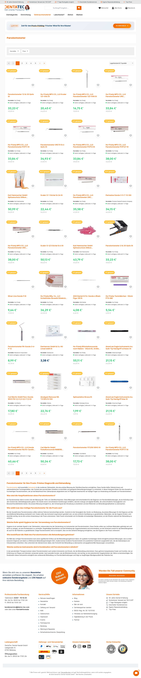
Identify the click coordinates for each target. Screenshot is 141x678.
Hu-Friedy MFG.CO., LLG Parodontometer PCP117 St (117, 448)
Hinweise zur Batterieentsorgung (85, 614)
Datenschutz (44, 614)
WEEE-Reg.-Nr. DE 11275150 (84, 611)
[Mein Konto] (117, 8)
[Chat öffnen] (136, 673)
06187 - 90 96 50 (20, 598)
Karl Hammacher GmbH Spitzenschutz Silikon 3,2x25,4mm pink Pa (82, 247)
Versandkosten (66, 672)
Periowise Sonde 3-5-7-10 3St (118, 195)
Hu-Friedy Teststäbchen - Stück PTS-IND (119, 297)
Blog (75, 598)
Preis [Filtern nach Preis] (25, 51)
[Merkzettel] (103, 8)
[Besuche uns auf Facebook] (74, 646)
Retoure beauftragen (47, 598)
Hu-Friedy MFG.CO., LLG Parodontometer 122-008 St (85, 95)
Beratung (43, 626)
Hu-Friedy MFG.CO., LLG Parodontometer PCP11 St (18, 146)
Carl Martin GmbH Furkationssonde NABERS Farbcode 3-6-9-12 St (51, 448)
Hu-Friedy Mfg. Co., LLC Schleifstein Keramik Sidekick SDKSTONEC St (53, 297)
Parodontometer (12, 487)
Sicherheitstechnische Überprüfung (52, 632)
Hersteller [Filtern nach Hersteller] (14, 51)
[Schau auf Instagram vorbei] (79, 646)
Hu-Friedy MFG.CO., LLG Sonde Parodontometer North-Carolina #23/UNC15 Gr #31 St (21, 448)
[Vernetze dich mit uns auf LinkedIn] (89, 646)
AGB (41, 611)
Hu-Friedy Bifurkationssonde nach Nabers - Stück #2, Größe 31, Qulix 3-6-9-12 (86, 348)
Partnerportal (45, 623)
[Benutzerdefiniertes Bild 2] (54, 652)
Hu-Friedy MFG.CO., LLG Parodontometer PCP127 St (117, 146)
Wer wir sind (78, 604)
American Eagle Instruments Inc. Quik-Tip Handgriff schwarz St (119, 348)
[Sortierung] (121, 63)
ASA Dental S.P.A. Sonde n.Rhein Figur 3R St (86, 297)
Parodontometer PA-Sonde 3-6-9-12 (21, 348)
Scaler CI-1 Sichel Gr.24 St (52, 195)
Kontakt (43, 604)
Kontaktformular (22, 609)
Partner (76, 620)
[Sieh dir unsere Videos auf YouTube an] (84, 646)
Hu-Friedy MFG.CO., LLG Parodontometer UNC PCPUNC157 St (18, 247)
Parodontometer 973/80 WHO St (86, 447)
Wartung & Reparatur (47, 629)
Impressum (44, 617)
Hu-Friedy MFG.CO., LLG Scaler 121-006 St (53, 95)
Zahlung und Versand (47, 607)
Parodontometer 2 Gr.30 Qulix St (119, 246)
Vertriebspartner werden (82, 607)
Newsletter (44, 601)
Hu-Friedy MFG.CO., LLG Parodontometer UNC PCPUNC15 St (116, 95)
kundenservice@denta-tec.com (17, 607)
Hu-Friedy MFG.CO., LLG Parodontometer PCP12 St (84, 146)
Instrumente (32, 487)
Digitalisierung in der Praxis (83, 617)
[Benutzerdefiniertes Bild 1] (123, 649)
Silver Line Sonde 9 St (17, 296)
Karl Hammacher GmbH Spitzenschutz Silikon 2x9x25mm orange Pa (17, 196)
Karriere (76, 601)
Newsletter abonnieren (117, 575)
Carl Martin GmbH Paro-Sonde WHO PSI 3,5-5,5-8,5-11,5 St (20, 398)
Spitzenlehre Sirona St (82, 397)
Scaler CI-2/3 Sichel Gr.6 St (52, 246)
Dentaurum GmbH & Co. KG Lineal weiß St (52, 348)
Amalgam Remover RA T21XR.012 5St (50, 398)
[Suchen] (79, 8)
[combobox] (61, 8)
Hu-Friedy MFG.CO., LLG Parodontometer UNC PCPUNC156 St (83, 196)
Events (42, 620)
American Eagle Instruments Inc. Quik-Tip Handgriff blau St (119, 398)
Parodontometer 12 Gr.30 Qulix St (21, 95)
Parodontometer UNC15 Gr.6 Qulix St (52, 146)
